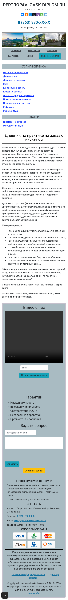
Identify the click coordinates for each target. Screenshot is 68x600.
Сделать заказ (50, 56)
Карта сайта (34, 593)
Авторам (52, 50)
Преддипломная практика (16, 103)
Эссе (5, 84)
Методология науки (13, 125)
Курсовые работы (12, 91)
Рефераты (8, 107)
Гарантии (13, 56)
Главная (16, 50)
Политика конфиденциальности (28, 574)
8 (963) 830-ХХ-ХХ (34, 22)
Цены (29, 56)
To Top (4, 595)
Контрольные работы (14, 88)
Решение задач (11, 111)
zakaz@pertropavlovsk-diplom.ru (30, 520)
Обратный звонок (34, 470)
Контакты (34, 50)
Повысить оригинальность (17, 99)
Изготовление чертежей (15, 72)
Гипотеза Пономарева (14, 122)
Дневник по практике (14, 80)
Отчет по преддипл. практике (18, 95)
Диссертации (10, 76)
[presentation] (34, 385)
